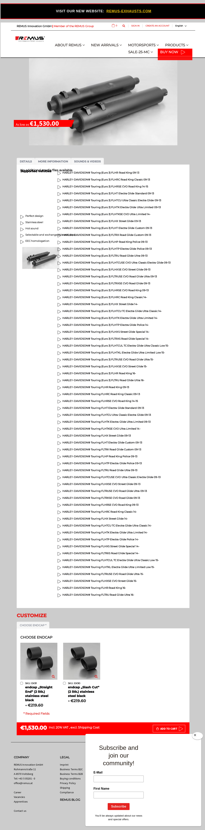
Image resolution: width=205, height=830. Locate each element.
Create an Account (157, 25)
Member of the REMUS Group (74, 26)
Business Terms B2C (71, 769)
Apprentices (21, 801)
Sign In (135, 25)
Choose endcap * (33, 625)
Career (17, 792)
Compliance (67, 792)
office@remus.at (23, 783)
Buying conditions (70, 778)
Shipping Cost (89, 727)
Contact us (20, 811)
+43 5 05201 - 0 (26, 778)
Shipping (65, 787)
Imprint (64, 764)
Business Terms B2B (71, 774)
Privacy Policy (68, 783)
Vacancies (19, 797)
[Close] (197, 736)
